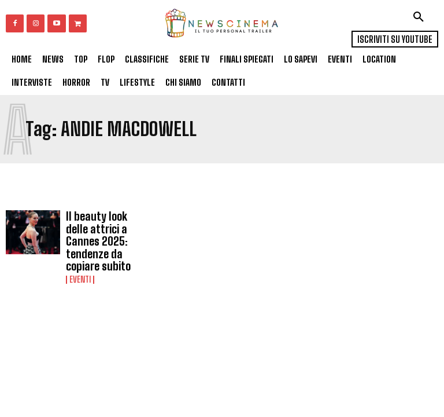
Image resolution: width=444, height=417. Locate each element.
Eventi (80, 258)
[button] (418, 17)
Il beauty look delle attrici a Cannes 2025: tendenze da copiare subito (101, 230)
